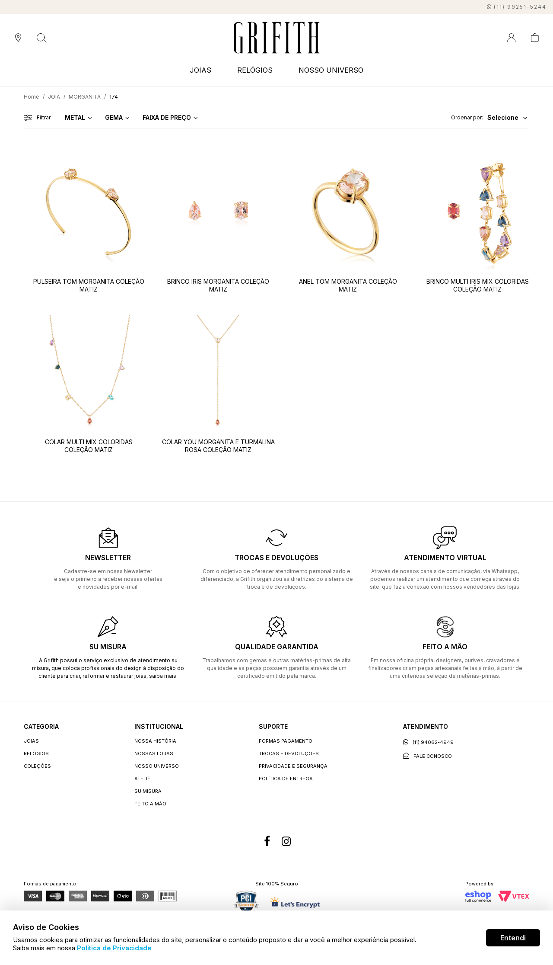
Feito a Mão (150, 804)
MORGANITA (85, 96)
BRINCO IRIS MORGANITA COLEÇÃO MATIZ (218, 285)
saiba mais (162, 676)
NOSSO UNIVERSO (331, 70)
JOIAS (200, 70)
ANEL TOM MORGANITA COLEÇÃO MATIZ (348, 285)
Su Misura (148, 791)
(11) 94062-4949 (428, 742)
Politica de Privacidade (114, 948)
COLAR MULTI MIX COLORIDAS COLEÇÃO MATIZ (89, 445)
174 (113, 96)
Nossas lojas (153, 753)
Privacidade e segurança (293, 766)
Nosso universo (156, 766)
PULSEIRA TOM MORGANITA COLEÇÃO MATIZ (88, 285)
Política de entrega (286, 779)
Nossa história (155, 741)
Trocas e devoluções (289, 753)
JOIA (54, 96)
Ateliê (142, 779)
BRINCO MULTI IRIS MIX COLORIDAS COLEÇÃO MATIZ (477, 285)
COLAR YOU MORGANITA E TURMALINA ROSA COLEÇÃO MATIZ (218, 445)
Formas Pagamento (285, 741)
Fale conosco (427, 756)
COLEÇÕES (37, 766)
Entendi (513, 937)
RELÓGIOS (255, 70)
